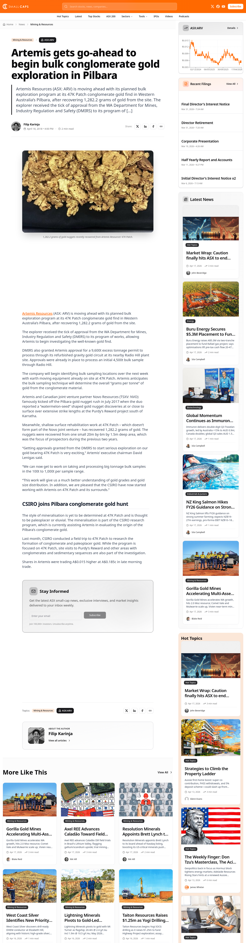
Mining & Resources (22, 40)
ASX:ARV (47, 40)
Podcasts (184, 16)
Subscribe (235, 6)
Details (233, 28)
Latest (78, 16)
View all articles (60, 740)
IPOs (156, 16)
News (22, 24)
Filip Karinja (32, 124)
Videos (169, 16)
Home (8, 24)
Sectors (127, 16)
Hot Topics (63, 16)
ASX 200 (110, 16)
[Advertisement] (87, 271)
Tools (143, 16)
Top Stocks (94, 16)
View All (165, 772)
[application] (210, 56)
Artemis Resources (37, 313)
